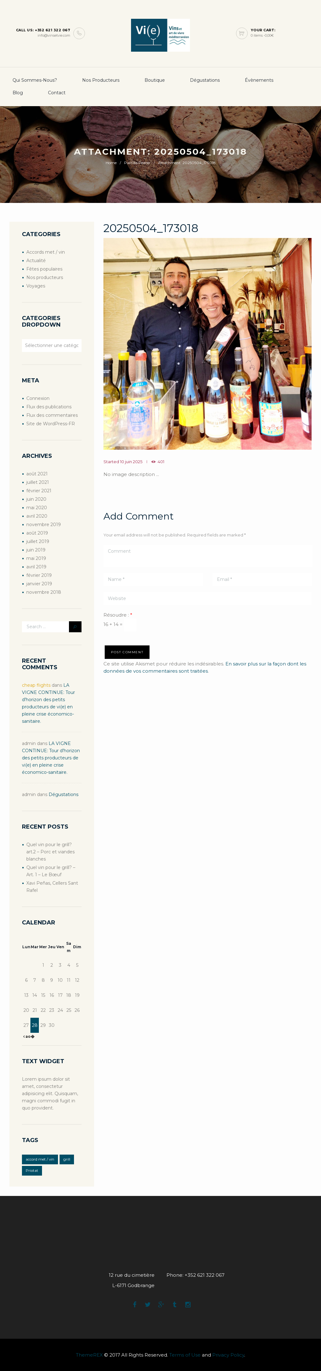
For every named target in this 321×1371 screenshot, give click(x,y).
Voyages (35, 286)
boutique (155, 80)
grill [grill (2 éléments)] (66, 1159)
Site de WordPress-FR (50, 424)
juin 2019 (35, 550)
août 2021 (37, 474)
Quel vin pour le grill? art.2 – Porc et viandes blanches (50, 852)
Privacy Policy (228, 1355)
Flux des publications (48, 407)
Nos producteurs (100, 80)
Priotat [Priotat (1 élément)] (32, 1170)
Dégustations (205, 80)
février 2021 (38, 491)
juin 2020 (36, 499)
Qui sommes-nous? (35, 80)
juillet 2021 (37, 482)
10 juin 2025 (131, 461)
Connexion (38, 398)
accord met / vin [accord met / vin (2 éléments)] (40, 1159)
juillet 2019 (37, 541)
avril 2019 (36, 567)
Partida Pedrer (137, 162)
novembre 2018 (43, 592)
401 (161, 461)
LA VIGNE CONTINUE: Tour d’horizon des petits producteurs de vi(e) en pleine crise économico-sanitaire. (51, 758)
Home (111, 162)
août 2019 (37, 533)
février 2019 (39, 575)
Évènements (259, 80)
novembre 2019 (43, 524)
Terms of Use (185, 1355)
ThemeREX (89, 1355)
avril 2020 (36, 516)
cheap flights (36, 685)
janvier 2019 (39, 584)
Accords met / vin (45, 252)
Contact (57, 93)
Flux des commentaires (52, 415)
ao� (29, 1036)
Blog (18, 93)
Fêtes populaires (44, 269)
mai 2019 (36, 558)
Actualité (36, 260)
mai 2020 (36, 507)
